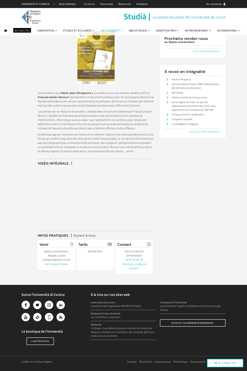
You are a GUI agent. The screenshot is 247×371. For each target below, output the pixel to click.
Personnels (106, 4)
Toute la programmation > (206, 51)
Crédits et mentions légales (36, 361)
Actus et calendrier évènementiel (192, 323)
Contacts (132, 361)
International (227, 30)
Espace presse (163, 361)
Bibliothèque (138, 30)
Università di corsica (35, 4)
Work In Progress (181, 79)
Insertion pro (166, 30)
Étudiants (89, 4)
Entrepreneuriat (196, 30)
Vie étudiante (110, 30)
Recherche (124, 4)
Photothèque (180, 361)
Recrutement (197, 361)
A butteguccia (40, 341)
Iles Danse (177, 92)
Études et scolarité (77, 30)
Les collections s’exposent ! (106, 317)
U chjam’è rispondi (182, 119)
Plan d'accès (145, 361)
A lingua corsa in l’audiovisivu (188, 114)
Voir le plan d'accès (56, 264)
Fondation (142, 4)
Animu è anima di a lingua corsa (189, 97)
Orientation (45, 30)
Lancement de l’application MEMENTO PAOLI (116, 306)
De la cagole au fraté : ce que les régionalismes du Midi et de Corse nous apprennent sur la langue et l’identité (194, 106)
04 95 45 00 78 (134, 259)
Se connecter (216, 4)
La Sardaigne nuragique (185, 124)
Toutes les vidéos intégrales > (205, 132)
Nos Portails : (69, 4)
